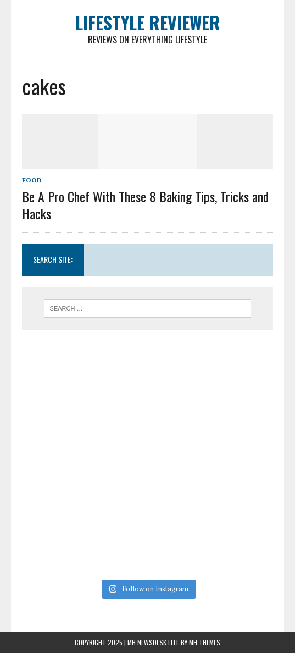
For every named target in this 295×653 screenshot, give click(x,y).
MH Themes (204, 642)
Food (32, 180)
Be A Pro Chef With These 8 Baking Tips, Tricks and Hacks (145, 204)
